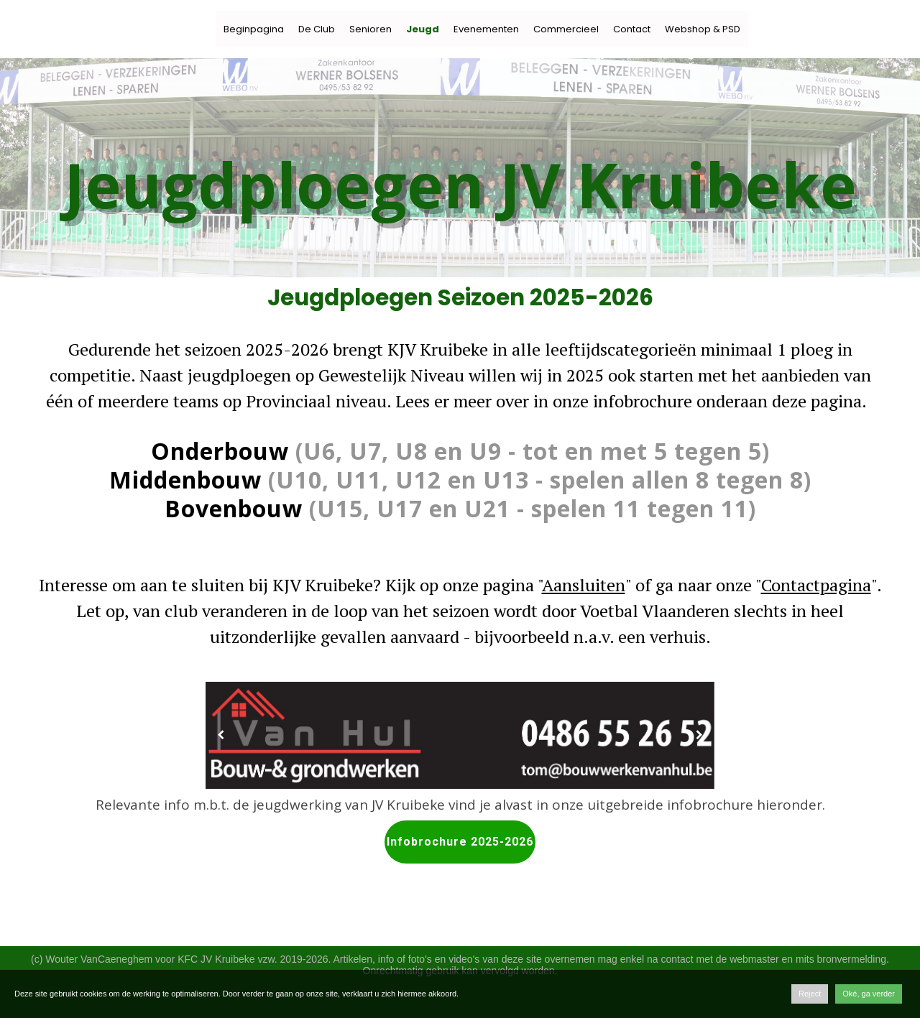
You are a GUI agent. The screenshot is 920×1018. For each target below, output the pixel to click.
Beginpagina (254, 29)
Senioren (370, 29)
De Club (316, 29)
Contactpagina (816, 584)
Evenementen (486, 29)
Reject (810, 993)
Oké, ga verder (868, 993)
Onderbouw (220, 450)
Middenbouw (185, 479)
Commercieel (566, 29)
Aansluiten (583, 584)
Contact (631, 29)
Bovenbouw (234, 508)
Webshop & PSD (702, 29)
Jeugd (422, 29)
